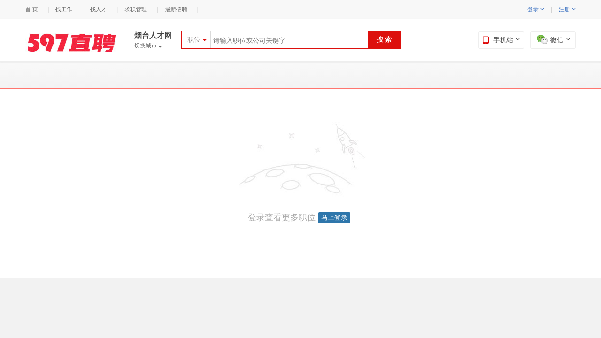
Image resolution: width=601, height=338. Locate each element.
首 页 (31, 9)
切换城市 (148, 45)
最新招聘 (176, 9)
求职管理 (135, 9)
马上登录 (334, 217)
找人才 (98, 9)
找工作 (63, 9)
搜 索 (384, 39)
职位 (193, 39)
